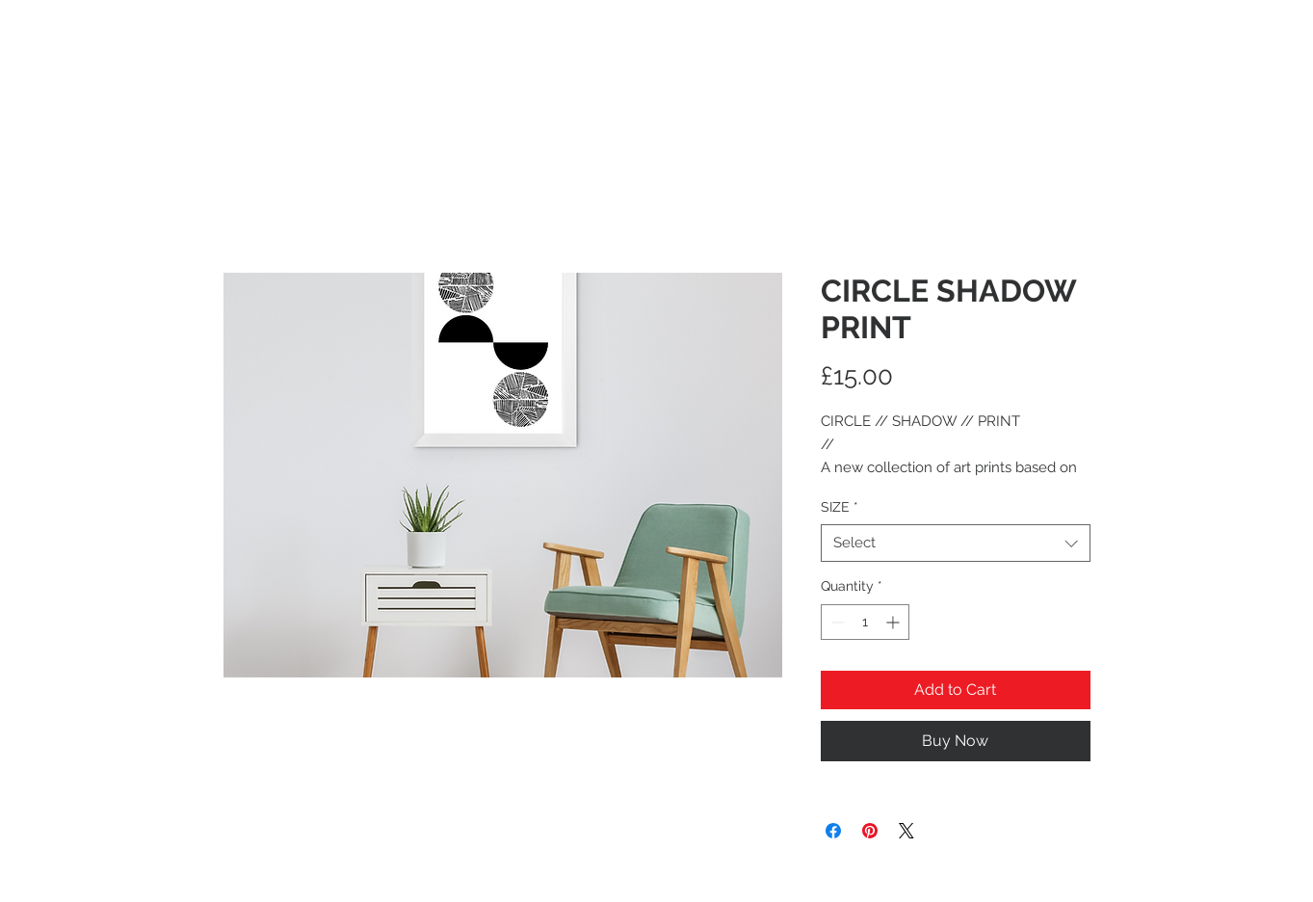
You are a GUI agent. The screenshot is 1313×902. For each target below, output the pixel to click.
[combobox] (955, 543)
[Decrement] (836, 622)
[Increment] (894, 622)
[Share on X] (906, 830)
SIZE (839, 507)
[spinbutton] (865, 622)
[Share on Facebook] (833, 830)
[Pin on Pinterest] (869, 830)
